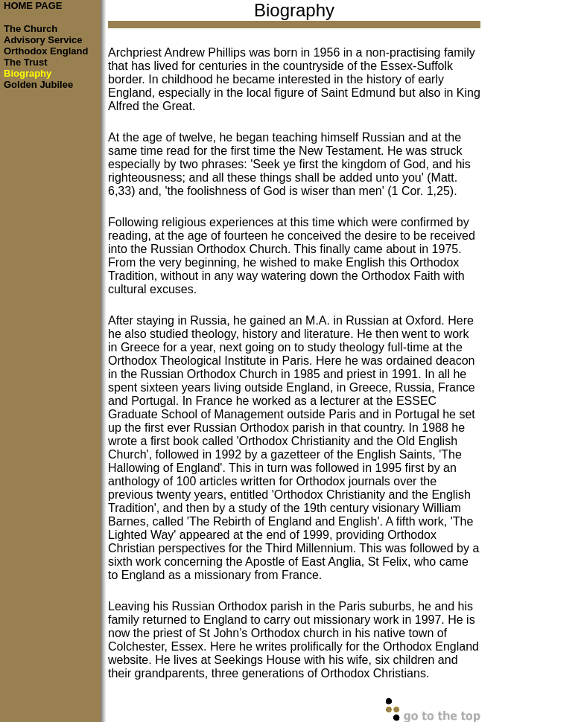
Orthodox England (46, 51)
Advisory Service (43, 39)
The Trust (26, 62)
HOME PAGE (33, 5)
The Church (30, 28)
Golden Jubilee (38, 84)
